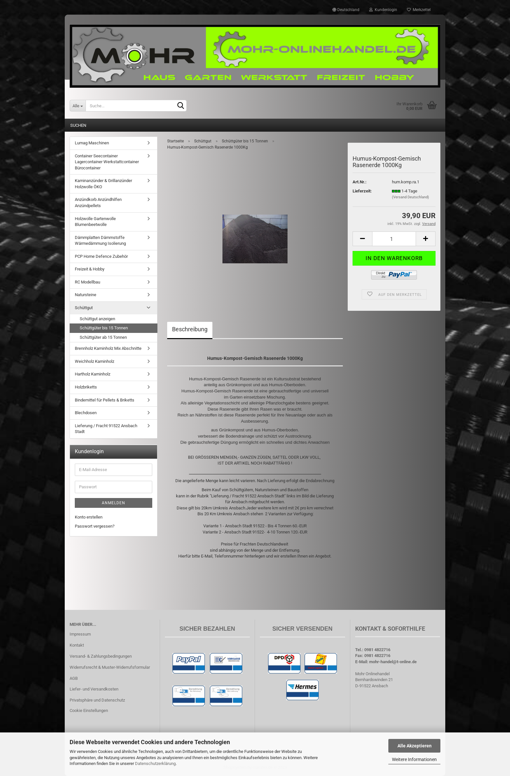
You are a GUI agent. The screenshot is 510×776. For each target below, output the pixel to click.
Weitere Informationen (414, 759)
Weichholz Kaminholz (94, 361)
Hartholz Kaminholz (92, 374)
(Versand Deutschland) (410, 197)
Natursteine (85, 294)
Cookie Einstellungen (89, 710)
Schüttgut (84, 307)
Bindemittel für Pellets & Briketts (104, 400)
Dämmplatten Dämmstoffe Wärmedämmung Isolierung (100, 240)
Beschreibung (190, 329)
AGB (74, 678)
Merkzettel (419, 9)
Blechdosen (86, 412)
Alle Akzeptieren (414, 745)
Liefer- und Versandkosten (94, 689)
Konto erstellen (88, 517)
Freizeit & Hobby (89, 269)
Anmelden (113, 503)
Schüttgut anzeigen (97, 318)
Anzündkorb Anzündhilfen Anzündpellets (98, 202)
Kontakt (77, 645)
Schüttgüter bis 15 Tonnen (104, 327)
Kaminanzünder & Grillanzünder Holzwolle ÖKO (103, 183)
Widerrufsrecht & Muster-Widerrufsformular (110, 667)
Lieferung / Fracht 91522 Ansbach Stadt (106, 428)
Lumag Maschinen (92, 142)
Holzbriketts (86, 387)
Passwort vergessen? (94, 526)
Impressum (80, 634)
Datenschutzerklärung (155, 763)
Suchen (78, 125)
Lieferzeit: (362, 191)
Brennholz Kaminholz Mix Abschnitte (108, 348)
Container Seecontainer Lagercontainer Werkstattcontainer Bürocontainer (107, 161)
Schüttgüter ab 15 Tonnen (103, 337)
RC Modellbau (87, 282)
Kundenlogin (383, 9)
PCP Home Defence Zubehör (101, 256)
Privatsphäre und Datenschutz (97, 700)
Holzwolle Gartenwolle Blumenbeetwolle (95, 221)
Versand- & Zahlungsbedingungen (101, 656)
